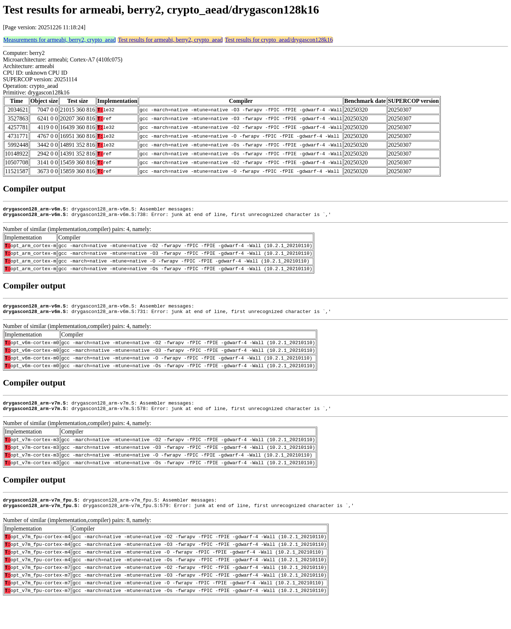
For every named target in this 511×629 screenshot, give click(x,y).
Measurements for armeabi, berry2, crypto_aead (59, 40)
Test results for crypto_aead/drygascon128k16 (279, 40)
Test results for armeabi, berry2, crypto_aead (170, 40)
